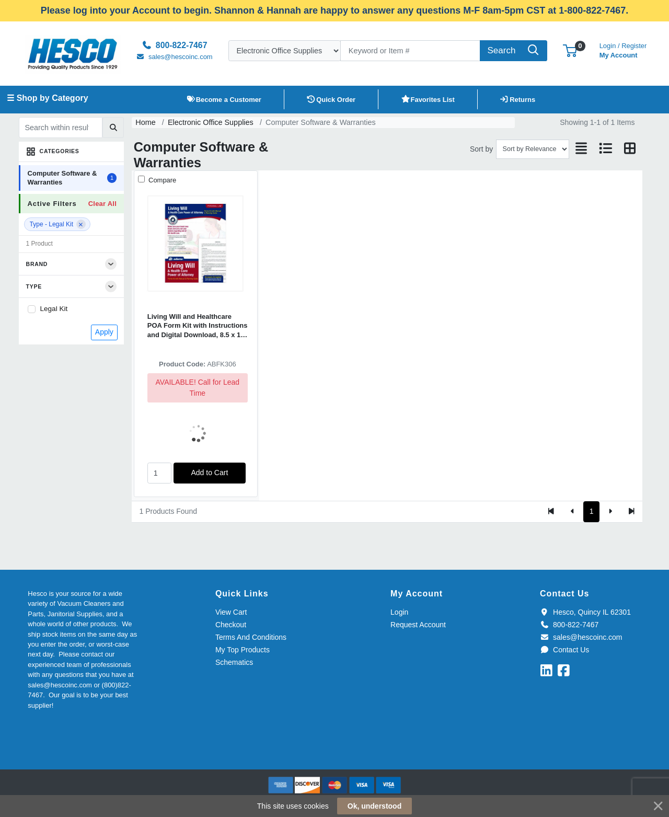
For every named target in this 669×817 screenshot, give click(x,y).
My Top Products (242, 650)
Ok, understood (374, 806)
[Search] (410, 50)
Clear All (102, 204)
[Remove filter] (81, 224)
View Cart (231, 612)
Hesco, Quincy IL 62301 (585, 612)
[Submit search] (113, 127)
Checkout (230, 624)
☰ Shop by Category (47, 98)
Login (399, 612)
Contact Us (564, 650)
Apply (104, 332)
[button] (570, 50)
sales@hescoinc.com (581, 637)
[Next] (610, 511)
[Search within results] (60, 127)
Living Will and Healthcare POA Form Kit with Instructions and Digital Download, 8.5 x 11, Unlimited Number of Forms (197, 326)
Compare (161, 180)
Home (145, 122)
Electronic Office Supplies (210, 122)
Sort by (481, 149)
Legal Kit (54, 309)
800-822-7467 (569, 624)
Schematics (234, 662)
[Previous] (572, 511)
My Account (623, 49)
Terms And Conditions (250, 637)
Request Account (418, 624)
